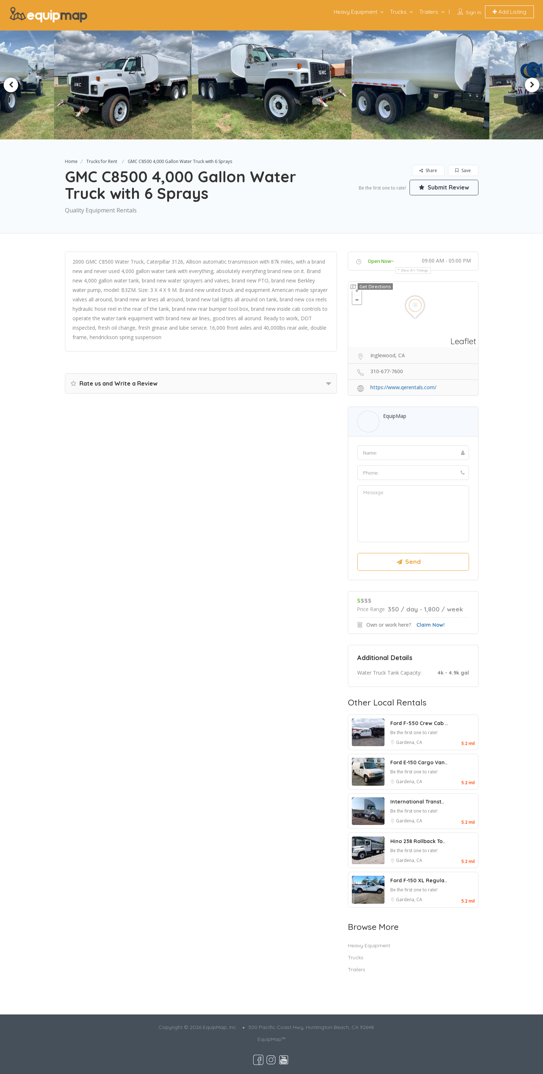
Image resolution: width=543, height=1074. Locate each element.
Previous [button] (11, 85)
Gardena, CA (409, 742)
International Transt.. (417, 801)
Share (428, 170)
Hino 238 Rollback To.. (417, 841)
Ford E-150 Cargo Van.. (419, 762)
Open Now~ (381, 261)
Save (463, 170)
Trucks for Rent (101, 161)
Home (71, 161)
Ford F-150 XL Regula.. (418, 880)
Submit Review (444, 187)
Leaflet (463, 341)
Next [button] (532, 85)
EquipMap (394, 415)
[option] (126, 84)
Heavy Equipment (355, 11)
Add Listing (509, 11)
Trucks (398, 11)
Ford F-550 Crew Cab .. (419, 723)
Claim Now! (430, 625)
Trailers (428, 11)
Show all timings (414, 270)
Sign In (473, 12)
